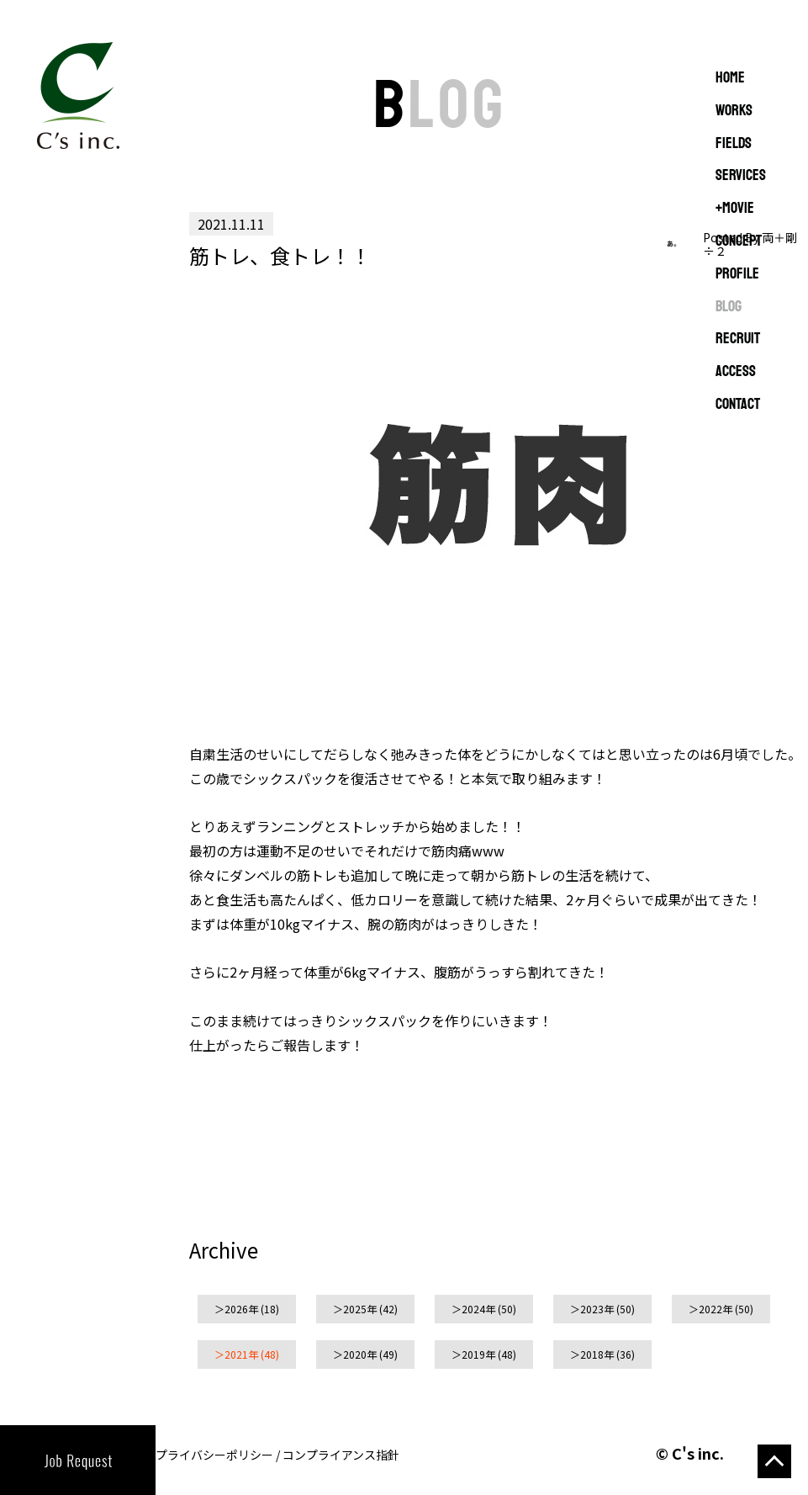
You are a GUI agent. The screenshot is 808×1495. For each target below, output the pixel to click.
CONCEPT (739, 241)
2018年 (597, 1354)
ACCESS (736, 371)
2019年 (478, 1354)
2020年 (360, 1354)
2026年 (241, 1308)
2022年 (715, 1308)
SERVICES (741, 175)
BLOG (729, 307)
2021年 (241, 1354)
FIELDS (734, 143)
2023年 (597, 1308)
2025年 (360, 1308)
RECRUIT (738, 339)
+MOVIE (735, 208)
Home (730, 78)
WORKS (734, 111)
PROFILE (737, 274)
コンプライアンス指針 (341, 1454)
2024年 (478, 1308)
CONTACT (738, 404)
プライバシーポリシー (214, 1454)
